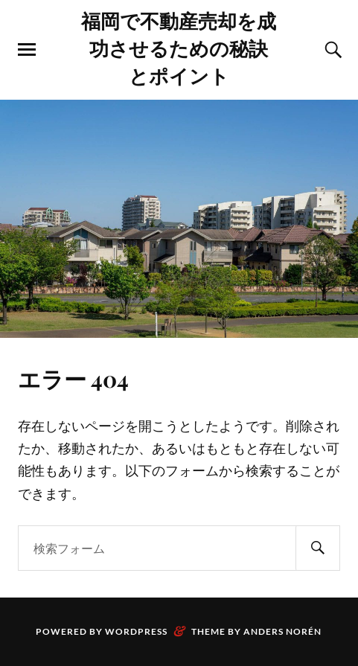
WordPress (136, 631)
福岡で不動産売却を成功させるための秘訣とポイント (178, 47)
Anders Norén (282, 631)
